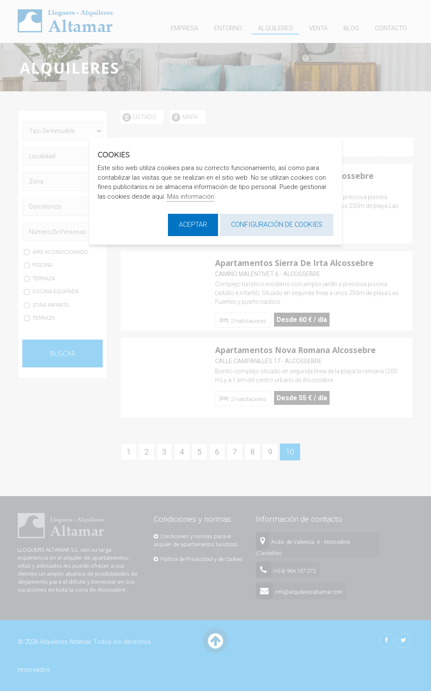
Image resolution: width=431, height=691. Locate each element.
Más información (190, 196)
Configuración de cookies (276, 225)
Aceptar (193, 225)
